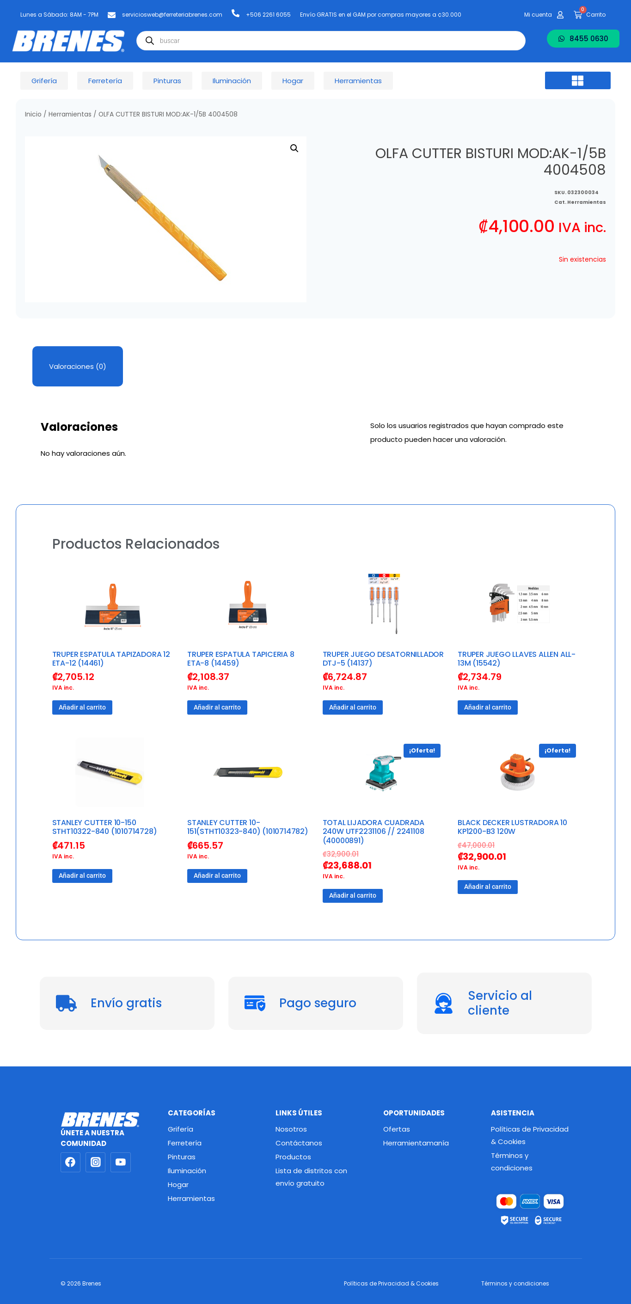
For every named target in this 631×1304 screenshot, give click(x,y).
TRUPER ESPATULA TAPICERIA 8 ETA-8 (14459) (240, 658)
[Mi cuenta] (560, 14)
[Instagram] (96, 1162)
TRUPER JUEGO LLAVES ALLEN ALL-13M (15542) (517, 658)
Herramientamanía (416, 1143)
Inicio (33, 114)
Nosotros (291, 1129)
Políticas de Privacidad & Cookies (530, 1135)
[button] (578, 80)
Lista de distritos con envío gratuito (311, 1177)
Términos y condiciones (512, 1162)
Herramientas (70, 114)
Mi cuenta (538, 14)
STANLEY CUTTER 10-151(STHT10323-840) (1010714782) (247, 827)
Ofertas (396, 1129)
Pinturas (182, 1157)
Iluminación (187, 1170)
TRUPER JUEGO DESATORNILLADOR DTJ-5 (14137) (383, 658)
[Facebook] (71, 1162)
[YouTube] (120, 1162)
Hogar (178, 1184)
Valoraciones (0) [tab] (77, 366)
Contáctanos (299, 1143)
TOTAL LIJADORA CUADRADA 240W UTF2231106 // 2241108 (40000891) (373, 831)
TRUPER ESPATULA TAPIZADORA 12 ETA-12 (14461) (111, 658)
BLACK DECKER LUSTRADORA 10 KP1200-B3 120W (512, 827)
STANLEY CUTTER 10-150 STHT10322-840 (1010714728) (104, 827)
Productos (293, 1157)
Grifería (180, 1129)
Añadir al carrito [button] (82, 707)
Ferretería (185, 1143)
